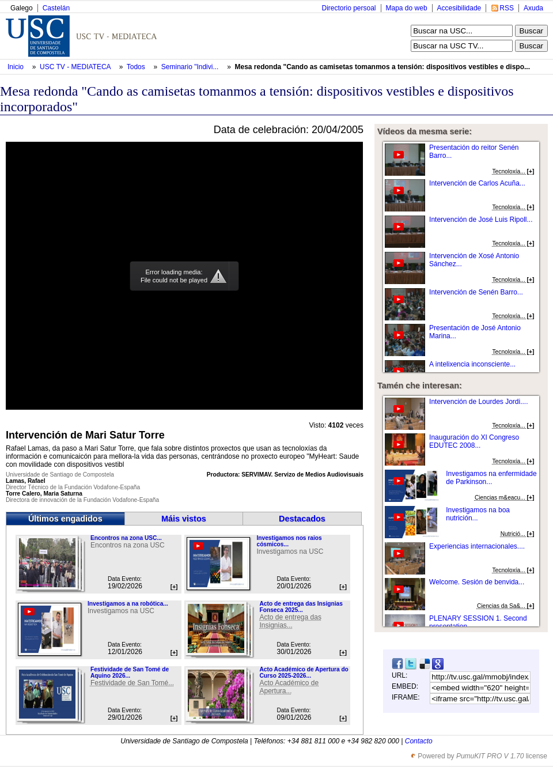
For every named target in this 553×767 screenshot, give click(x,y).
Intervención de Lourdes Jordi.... (478, 402)
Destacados (302, 518)
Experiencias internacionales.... (477, 546)
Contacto (419, 741)
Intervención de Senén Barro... (476, 292)
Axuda (533, 8)
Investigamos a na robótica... (128, 603)
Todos (137, 67)
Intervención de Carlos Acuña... (477, 183)
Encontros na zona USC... (126, 538)
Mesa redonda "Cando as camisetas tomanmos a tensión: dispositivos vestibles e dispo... (382, 67)
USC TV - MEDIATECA (76, 67)
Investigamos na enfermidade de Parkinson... (491, 478)
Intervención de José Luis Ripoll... (480, 220)
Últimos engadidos (65, 518)
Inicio (16, 67)
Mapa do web (406, 8)
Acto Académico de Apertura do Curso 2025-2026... (303, 672)
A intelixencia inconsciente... (472, 364)
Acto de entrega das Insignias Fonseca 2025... (300, 606)
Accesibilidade (459, 8)
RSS (506, 8)
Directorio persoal (348, 8)
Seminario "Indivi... (190, 67)
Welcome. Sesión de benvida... (476, 582)
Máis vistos (183, 518)
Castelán (56, 8)
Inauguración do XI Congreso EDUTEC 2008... (474, 441)
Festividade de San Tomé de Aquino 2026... (129, 672)
